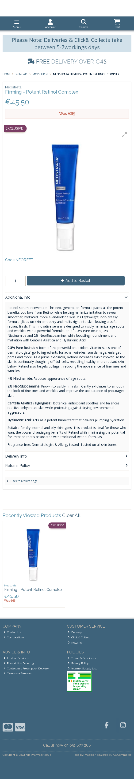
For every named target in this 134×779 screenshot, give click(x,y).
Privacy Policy (78, 663)
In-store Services (16, 658)
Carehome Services (18, 673)
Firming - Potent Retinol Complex (33, 589)
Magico (89, 754)
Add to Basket (75, 280)
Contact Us (12, 632)
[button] (124, 134)
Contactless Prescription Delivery (26, 668)
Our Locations (14, 637)
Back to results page (24, 481)
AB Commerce (122, 754)
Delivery (75, 632)
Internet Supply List (82, 668)
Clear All (71, 515)
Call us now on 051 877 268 (67, 745)
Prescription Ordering (19, 663)
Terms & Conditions (82, 658)
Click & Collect (79, 637)
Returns (75, 642)
